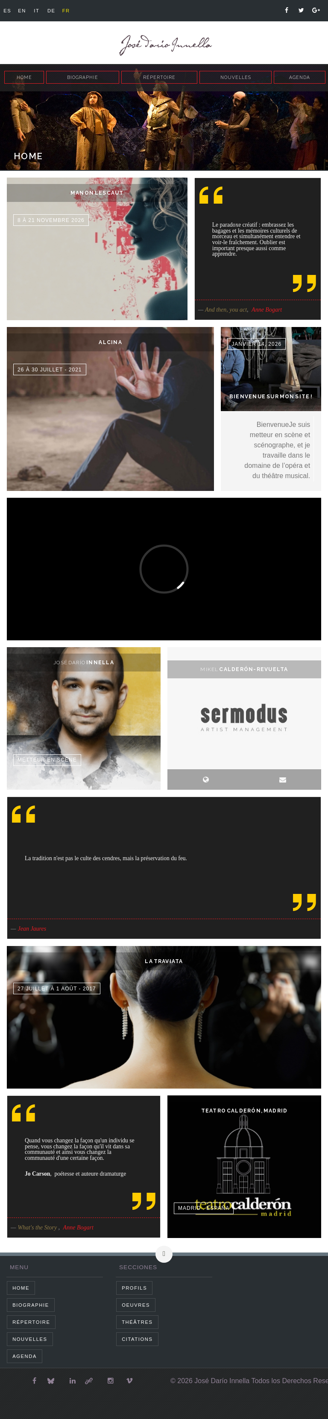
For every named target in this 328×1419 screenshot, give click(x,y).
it (36, 10)
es (7, 10)
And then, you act (226, 310)
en (22, 10)
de (51, 10)
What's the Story (38, 1227)
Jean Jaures (32, 929)
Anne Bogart (267, 310)
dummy (97, 249)
